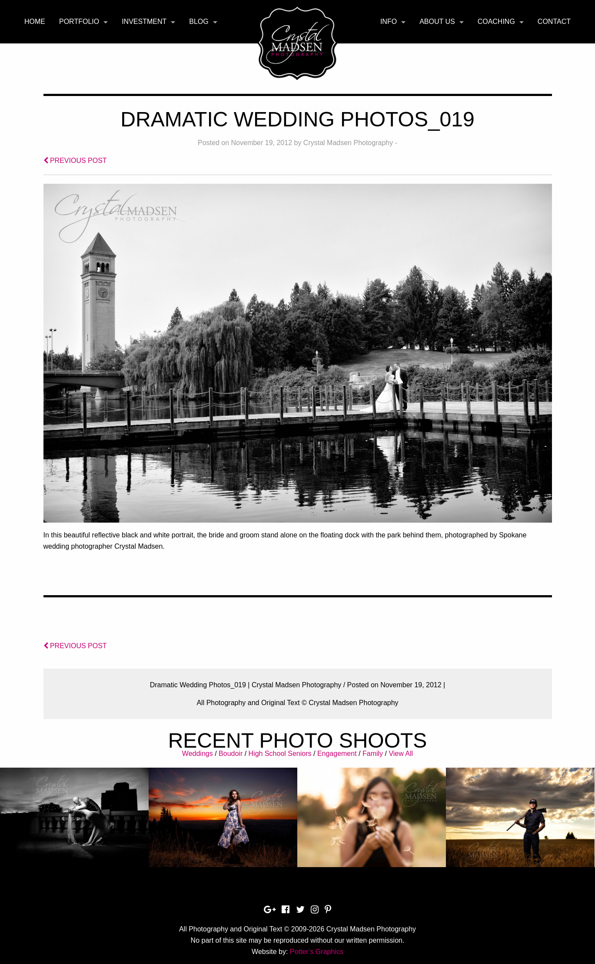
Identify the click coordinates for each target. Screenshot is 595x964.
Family (372, 753)
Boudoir (231, 753)
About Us (437, 21)
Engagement (337, 753)
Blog (198, 21)
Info (388, 21)
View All (401, 753)
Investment (144, 21)
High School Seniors (280, 753)
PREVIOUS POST (75, 160)
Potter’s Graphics (316, 951)
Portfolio (79, 21)
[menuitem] (34, 21)
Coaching (496, 21)
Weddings (197, 753)
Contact (554, 21)
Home (34, 21)
